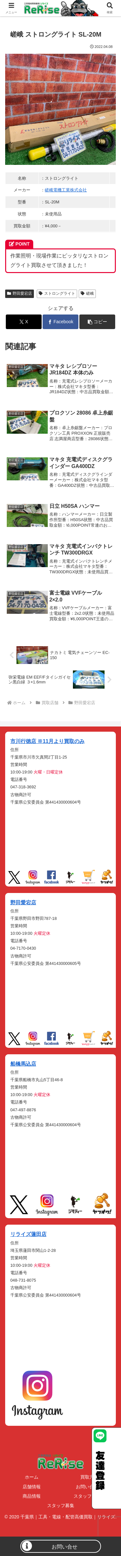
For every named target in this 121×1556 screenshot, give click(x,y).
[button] (97, 322)
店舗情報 (32, 1486)
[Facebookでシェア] (60, 322)
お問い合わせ (89, 1486)
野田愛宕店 (19, 293)
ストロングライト (57, 293)
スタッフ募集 (60, 1505)
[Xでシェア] (24, 322)
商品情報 (32, 1496)
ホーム (31, 1477)
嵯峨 (87, 293)
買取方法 (89, 1477)
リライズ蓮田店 (28, 1234)
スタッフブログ (89, 1496)
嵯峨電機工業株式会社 (66, 190)
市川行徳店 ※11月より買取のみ (47, 741)
